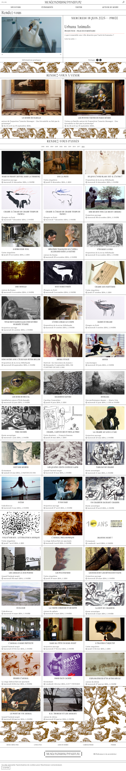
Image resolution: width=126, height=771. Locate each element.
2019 (69, 146)
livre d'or (38, 745)
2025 (47, 146)
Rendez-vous (11, 12)
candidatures (88, 745)
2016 (83, 146)
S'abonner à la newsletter (106, 754)
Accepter (5, 768)
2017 (78, 146)
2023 (56, 146)
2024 (51, 146)
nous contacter (13, 745)
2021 (65, 146)
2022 (61, 146)
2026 (42, 146)
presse (113, 745)
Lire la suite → (70, 39)
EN (5, 2)
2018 (74, 146)
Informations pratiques (31, 60)
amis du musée (63, 745)
